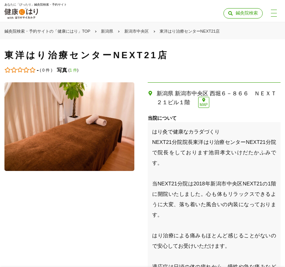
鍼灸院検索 (247, 13)
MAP (204, 105)
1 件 (73, 70)
